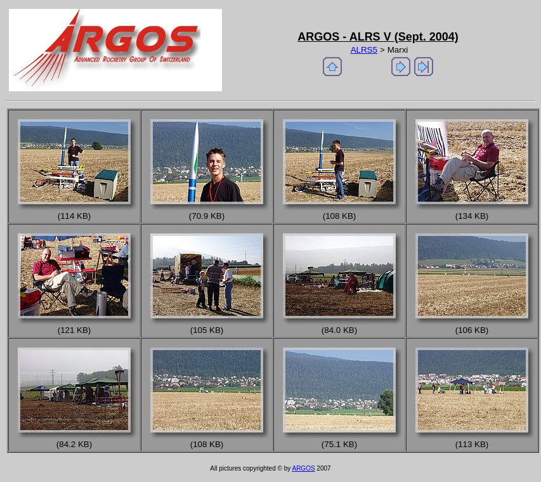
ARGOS (303, 468)
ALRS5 (364, 50)
